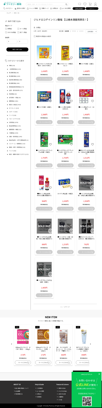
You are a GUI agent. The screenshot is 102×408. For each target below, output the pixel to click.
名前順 (67, 31)
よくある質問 (66, 8)
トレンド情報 (33, 8)
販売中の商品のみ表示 (42, 36)
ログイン (92, 8)
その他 (59, 400)
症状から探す (21, 8)
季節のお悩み (61, 388)
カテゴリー (9, 8)
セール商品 (22, 29)
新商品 (8, 29)
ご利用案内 (39, 388)
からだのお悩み (62, 391)
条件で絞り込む (17, 49)
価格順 (81, 31)
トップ (9, 13)
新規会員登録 (79, 8)
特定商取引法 (18, 394)
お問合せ (55, 8)
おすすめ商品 (10, 32)
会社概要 (17, 391)
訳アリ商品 (22, 32)
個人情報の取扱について (21, 388)
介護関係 (60, 397)
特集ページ (45, 8)
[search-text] (47, 4)
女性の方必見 (61, 394)
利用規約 (38, 397)
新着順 (74, 31)
